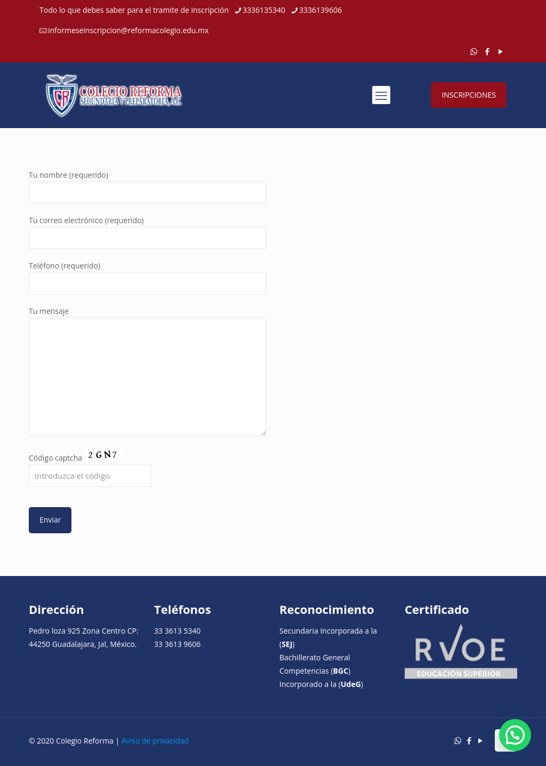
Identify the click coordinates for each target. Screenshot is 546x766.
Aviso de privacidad (155, 741)
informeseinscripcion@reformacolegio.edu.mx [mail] (128, 30)
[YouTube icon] (500, 51)
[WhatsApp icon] (474, 51)
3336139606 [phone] (320, 10)
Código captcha (148, 472)
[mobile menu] (381, 95)
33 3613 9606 (177, 644)
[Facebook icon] (487, 51)
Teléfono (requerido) (148, 277)
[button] (515, 735)
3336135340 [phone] (264, 10)
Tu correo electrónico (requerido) (148, 232)
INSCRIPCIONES (468, 95)
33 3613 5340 (177, 631)
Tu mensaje (148, 371)
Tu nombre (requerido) (148, 187)
